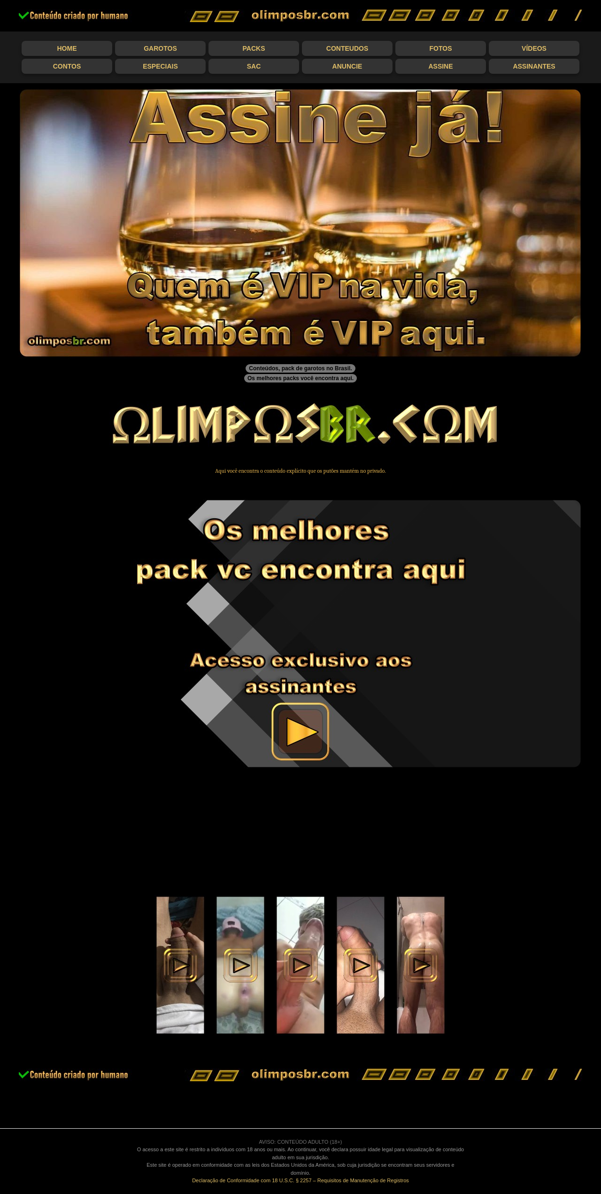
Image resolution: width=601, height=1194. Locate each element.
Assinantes (534, 66)
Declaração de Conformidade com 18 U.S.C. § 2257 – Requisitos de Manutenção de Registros (300, 1180)
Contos (67, 66)
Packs (254, 48)
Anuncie (347, 66)
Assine (440, 66)
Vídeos (534, 48)
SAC (254, 66)
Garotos (160, 48)
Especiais (160, 66)
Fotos (441, 48)
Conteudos (347, 48)
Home (67, 48)
